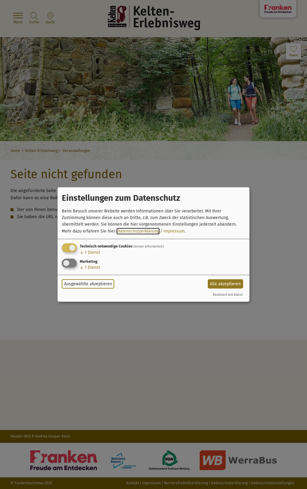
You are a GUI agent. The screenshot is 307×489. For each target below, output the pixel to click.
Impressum (174, 231)
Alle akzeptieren (225, 283)
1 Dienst (90, 252)
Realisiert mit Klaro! (228, 295)
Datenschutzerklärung (138, 231)
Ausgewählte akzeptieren (88, 283)
